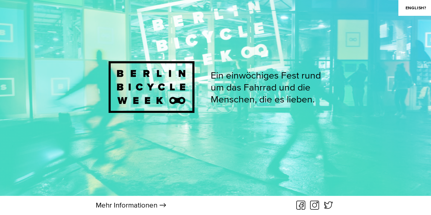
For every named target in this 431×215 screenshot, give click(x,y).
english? (416, 8)
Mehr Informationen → (131, 205)
